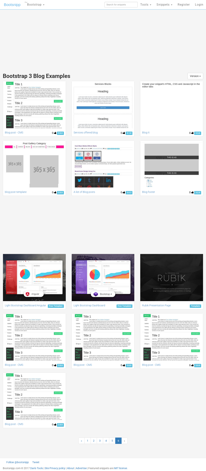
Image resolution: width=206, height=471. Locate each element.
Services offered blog (86, 132)
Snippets (164, 4)
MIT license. (121, 468)
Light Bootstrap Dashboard (89, 305)
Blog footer (148, 191)
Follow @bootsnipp (17, 462)
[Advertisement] (70, 39)
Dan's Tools (36, 468)
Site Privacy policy (55, 468)
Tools (145, 4)
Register (184, 4)
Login (199, 4)
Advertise (81, 468)
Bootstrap (34, 3)
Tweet (35, 462)
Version (195, 76)
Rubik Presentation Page (156, 305)
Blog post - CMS (14, 132)
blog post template (16, 191)
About (70, 468)
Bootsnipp (12, 5)
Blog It (146, 132)
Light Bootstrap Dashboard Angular (25, 305)
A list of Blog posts (84, 191)
